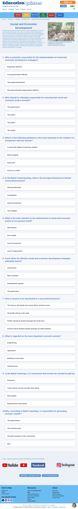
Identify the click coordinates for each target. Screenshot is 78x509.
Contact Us (5, 490)
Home (3, 19)
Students (11, 9)
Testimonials (55, 492)
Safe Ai (29, 9)
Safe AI (29, 499)
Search (74, 9)
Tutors (17, 9)
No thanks (55, 507)
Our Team (55, 490)
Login (63, 6)
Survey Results (31, 501)
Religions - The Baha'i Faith (22, 19)
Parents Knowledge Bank (34, 490)
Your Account (5, 493)
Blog (28, 492)
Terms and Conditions (58, 496)
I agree (49, 507)
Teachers (23, 9)
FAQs (3, 492)
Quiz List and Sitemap (33, 496)
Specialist (10, 19)
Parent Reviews (56, 494)
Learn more (62, 507)
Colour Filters (31, 497)
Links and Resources (33, 494)
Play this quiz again (50, 475)
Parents (4, 9)
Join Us (67, 2)
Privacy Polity (56, 497)
